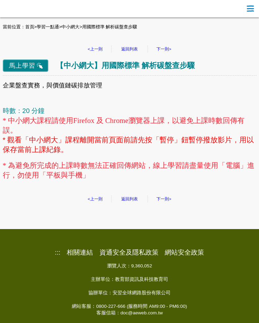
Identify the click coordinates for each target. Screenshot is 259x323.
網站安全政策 (184, 252)
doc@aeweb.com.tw (142, 312)
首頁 (29, 26)
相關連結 (80, 252)
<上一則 (95, 49)
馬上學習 (22, 65)
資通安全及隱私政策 (129, 252)
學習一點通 (48, 26)
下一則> (163, 49)
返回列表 (129, 49)
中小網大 (70, 26)
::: (57, 252)
